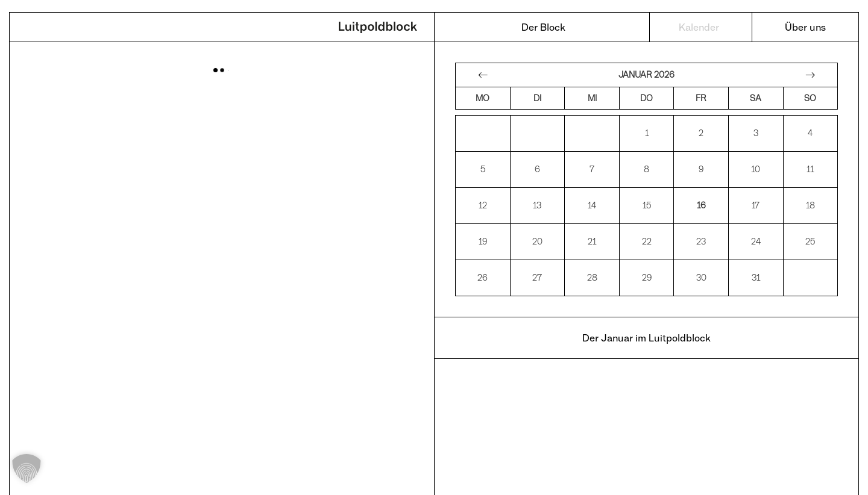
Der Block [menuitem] (543, 27)
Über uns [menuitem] (805, 27)
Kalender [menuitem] (699, 27)
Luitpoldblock (378, 28)
